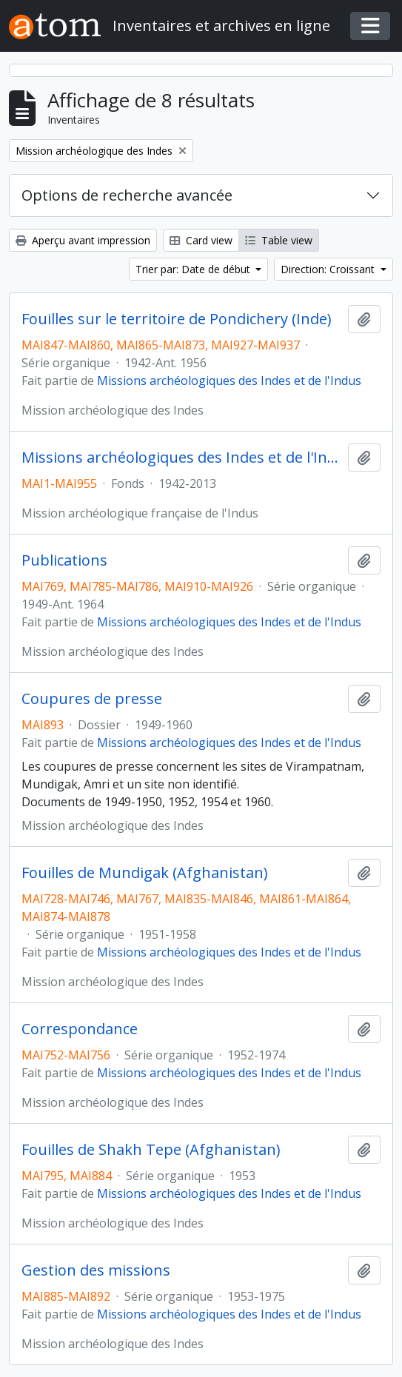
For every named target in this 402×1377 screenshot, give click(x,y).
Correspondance (79, 1029)
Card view (201, 240)
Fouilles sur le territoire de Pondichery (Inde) (176, 319)
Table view (278, 240)
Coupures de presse (91, 699)
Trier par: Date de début (194, 269)
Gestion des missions (95, 1270)
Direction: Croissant (329, 269)
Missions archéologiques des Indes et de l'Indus (229, 380)
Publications (64, 560)
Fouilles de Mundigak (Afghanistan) (144, 873)
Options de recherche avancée (126, 195)
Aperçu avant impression (83, 240)
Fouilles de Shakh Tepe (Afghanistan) (151, 1150)
